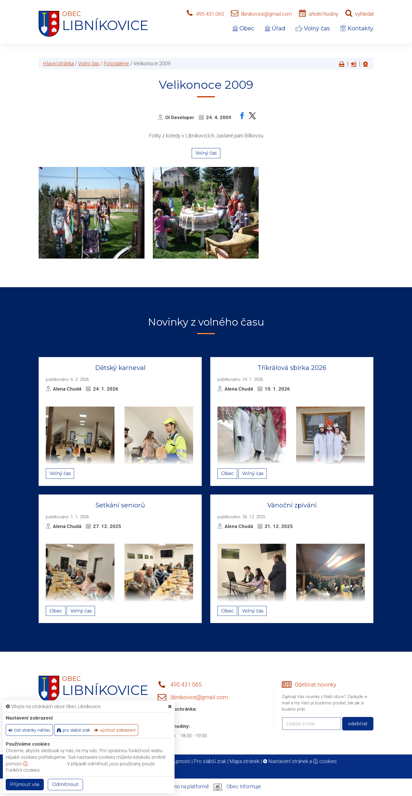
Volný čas (313, 28)
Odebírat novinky (315, 684)
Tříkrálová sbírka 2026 (292, 368)
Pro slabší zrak (210, 761)
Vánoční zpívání (292, 505)
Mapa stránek (244, 761)
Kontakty (356, 28)
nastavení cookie (44, 764)
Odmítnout (65, 784)
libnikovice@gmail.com (266, 14)
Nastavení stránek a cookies (300, 761)
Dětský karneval (120, 368)
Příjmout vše (24, 784)
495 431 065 (210, 14)
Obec (243, 28)
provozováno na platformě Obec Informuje (206, 786)
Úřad (275, 28)
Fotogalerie (116, 63)
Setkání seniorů (120, 505)
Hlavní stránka (58, 63)
